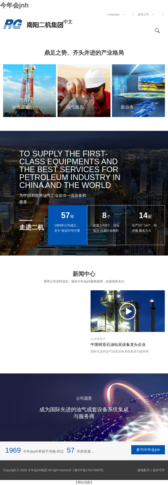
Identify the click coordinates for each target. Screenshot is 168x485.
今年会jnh (14, 4)
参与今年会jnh (148, 450)
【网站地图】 (84, 482)
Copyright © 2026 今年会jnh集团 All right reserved (37, 470)
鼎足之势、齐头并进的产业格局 (84, 52)
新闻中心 (84, 273)
